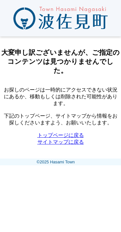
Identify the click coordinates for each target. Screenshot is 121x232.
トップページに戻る (60, 135)
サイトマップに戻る (60, 142)
